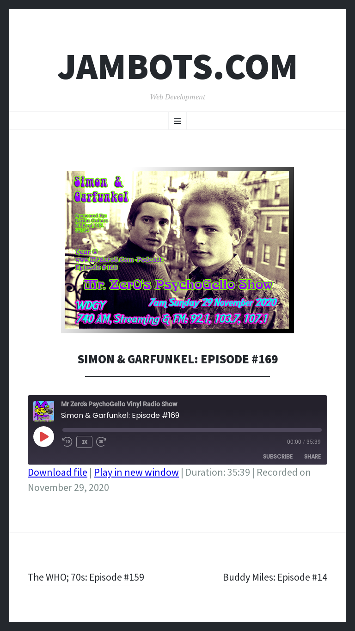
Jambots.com (177, 66)
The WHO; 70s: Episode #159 (87, 576)
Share (312, 456)
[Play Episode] (43, 436)
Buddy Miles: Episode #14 (274, 576)
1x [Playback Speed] (84, 441)
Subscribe (278, 456)
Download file (57, 472)
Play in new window (136, 472)
